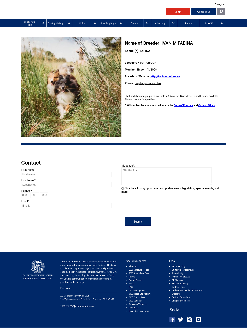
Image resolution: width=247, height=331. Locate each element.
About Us (133, 269)
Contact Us (203, 11)
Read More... (66, 291)
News (131, 287)
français (219, 4)
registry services (91, 271)
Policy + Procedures (181, 300)
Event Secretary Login (139, 314)
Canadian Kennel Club (93, 13)
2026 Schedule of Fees (139, 273)
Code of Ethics (206, 105)
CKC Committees (137, 300)
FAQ (131, 290)
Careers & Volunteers (138, 307)
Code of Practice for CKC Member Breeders (187, 295)
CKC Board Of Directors (139, 297)
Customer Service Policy (183, 273)
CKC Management (137, 293)
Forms (132, 280)
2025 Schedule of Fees (139, 276)
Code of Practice (183, 105)
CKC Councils (135, 304)
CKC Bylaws (177, 283)
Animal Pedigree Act (181, 280)
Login (178, 11)
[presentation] (147, 210)
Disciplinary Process (181, 304)
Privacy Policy (178, 269)
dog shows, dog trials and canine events (89, 278)
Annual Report (135, 283)
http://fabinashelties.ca (165, 76)
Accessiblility (177, 276)
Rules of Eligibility (180, 287)
